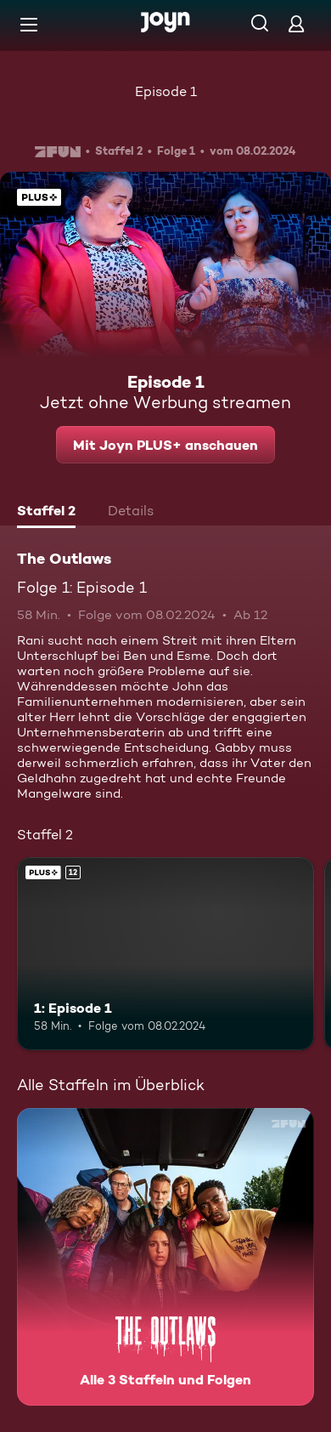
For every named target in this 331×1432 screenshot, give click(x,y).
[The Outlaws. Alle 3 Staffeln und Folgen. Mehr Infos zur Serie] (165, 1257)
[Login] (296, 23)
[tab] (46, 512)
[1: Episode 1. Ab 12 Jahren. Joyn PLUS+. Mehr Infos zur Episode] (165, 954)
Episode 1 (166, 91)
